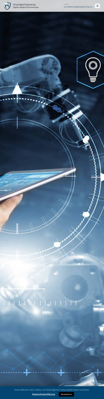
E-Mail (66, 4)
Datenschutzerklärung (43, 394)
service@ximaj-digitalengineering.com (78, 7)
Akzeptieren (66, 394)
